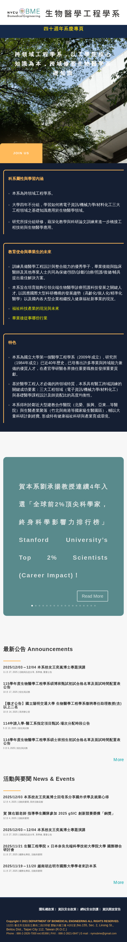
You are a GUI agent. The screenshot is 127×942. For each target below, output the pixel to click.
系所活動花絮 (36, 802)
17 (91, 605)
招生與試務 (24, 692)
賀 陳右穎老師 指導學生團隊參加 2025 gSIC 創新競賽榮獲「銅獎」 (59, 813)
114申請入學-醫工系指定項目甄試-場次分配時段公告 (46, 723)
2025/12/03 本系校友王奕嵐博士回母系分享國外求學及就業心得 (56, 797)
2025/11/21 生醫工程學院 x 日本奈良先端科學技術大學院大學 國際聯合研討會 (62, 848)
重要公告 (47, 672)
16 (87, 605)
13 (76, 605)
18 (95, 605)
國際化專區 (24, 854)
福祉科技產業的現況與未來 (35, 308)
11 (69, 605)
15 (84, 605)
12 (73, 605)
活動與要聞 (23, 802)
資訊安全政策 (67, 909)
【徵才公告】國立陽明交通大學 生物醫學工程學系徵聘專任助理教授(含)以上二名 (62, 705)
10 (65, 605)
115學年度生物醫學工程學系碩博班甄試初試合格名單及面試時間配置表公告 (62, 685)
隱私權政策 (46, 909)
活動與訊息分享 (26, 672)
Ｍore (118, 759)
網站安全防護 (89, 909)
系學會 (39, 672)
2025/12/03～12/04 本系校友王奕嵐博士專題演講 (44, 667)
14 (80, 605)
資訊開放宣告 (111, 909)
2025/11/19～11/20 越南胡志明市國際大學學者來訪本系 (50, 866)
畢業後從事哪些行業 (29, 318)
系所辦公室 (24, 712)
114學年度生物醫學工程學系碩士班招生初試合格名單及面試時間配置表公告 (62, 741)
